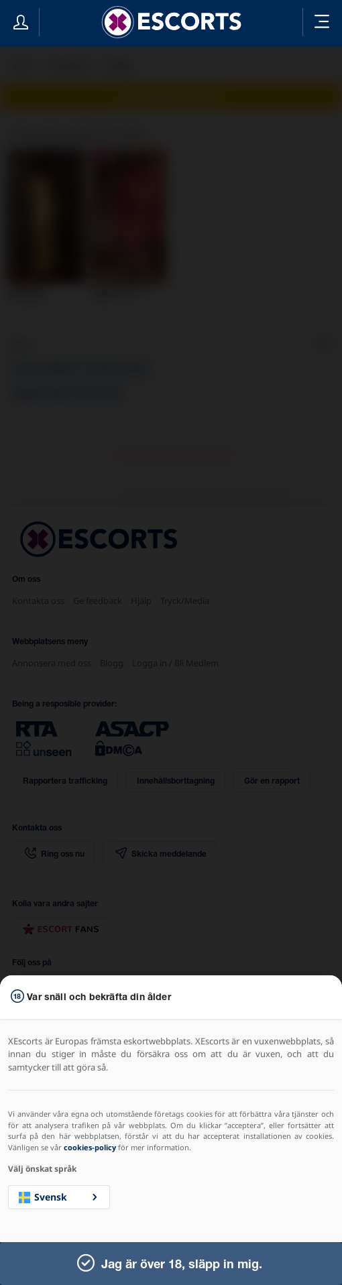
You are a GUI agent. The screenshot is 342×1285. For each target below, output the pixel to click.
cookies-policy (90, 1147)
